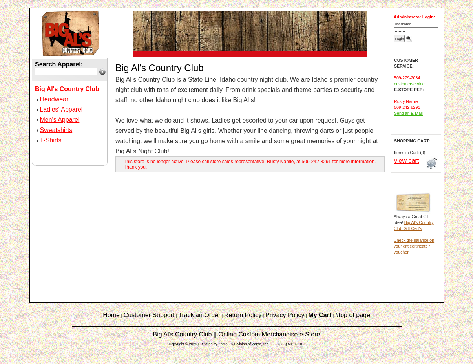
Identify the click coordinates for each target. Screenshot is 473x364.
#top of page (352, 315)
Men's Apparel (59, 119)
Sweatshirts (56, 130)
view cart (406, 160)
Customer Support (149, 315)
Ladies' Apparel (61, 109)
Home (111, 315)
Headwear (54, 99)
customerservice (409, 83)
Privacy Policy (285, 315)
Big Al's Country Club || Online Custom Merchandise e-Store (236, 334)
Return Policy (242, 315)
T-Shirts (50, 140)
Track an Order (199, 315)
